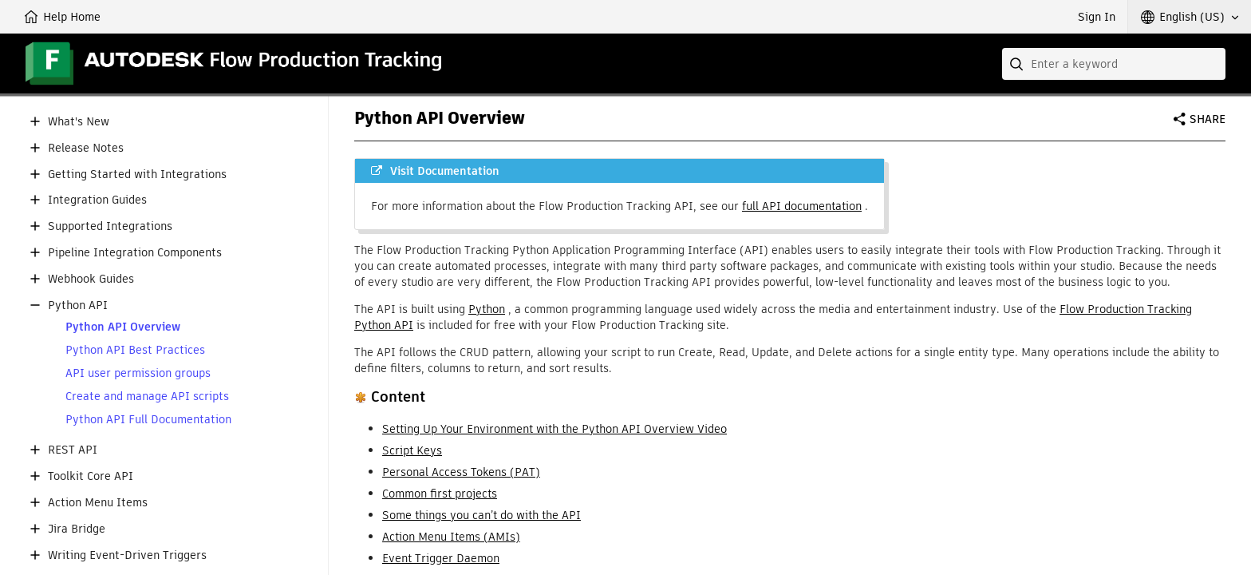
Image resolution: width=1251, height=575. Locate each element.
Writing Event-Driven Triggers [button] (127, 555)
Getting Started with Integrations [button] (137, 174)
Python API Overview (122, 327)
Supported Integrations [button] (110, 226)
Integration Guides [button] (97, 200)
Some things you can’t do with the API (481, 515)
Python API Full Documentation (148, 419)
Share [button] (1207, 119)
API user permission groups (138, 373)
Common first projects (439, 494)
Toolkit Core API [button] (90, 476)
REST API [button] (72, 450)
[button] (1189, 17)
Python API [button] (78, 305)
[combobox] (1113, 64)
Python (486, 309)
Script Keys (412, 450)
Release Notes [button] (86, 148)
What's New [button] (78, 122)
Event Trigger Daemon (440, 558)
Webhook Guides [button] (91, 279)
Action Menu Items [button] (98, 503)
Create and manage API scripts (147, 396)
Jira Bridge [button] (76, 529)
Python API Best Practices (135, 350)
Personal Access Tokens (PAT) (461, 472)
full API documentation (802, 206)
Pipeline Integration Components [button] (135, 253)
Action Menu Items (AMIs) (451, 537)
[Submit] (1018, 64)
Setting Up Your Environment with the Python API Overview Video (554, 429)
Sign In (1096, 17)
